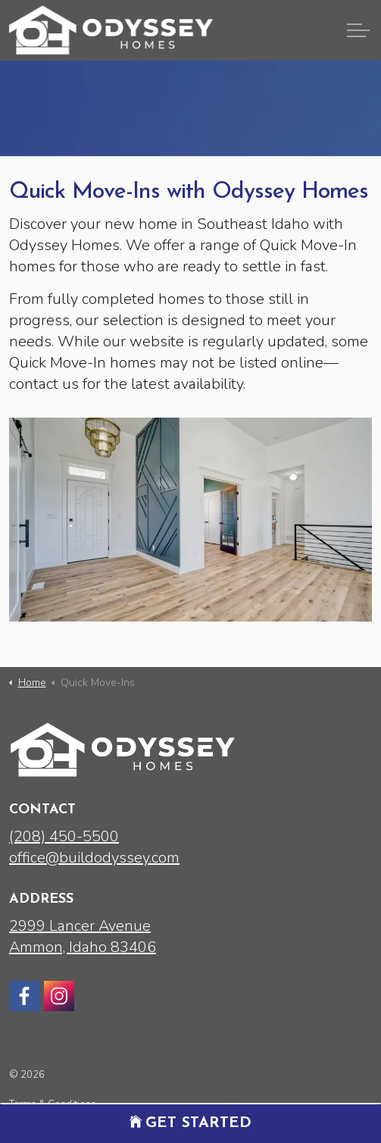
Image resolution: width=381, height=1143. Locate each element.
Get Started (190, 1123)
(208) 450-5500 (64, 836)
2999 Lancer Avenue (80, 926)
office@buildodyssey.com (94, 857)
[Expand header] (358, 30)
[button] (190, 520)
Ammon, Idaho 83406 (82, 947)
